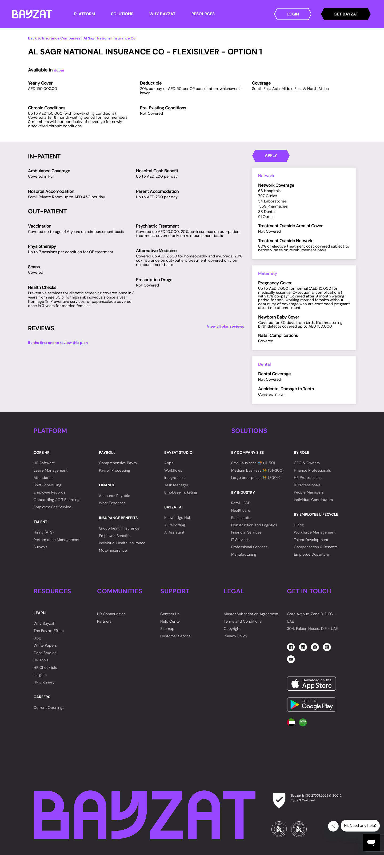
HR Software (44, 462)
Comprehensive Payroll (118, 462)
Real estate (240, 517)
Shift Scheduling (47, 485)
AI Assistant (174, 532)
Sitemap (167, 628)
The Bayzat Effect (49, 630)
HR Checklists (45, 667)
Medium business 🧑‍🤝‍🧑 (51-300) (257, 470)
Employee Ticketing (180, 492)
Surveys (40, 546)
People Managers (309, 492)
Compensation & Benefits (316, 546)
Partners (104, 621)
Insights (40, 674)
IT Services (240, 539)
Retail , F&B (240, 502)
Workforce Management (314, 532)
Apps (168, 462)
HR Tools (41, 660)
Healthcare (240, 510)
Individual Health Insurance (122, 542)
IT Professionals (307, 485)
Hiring (299, 525)
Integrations (174, 477)
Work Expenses (112, 502)
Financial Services (246, 532)
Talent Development (311, 539)
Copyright (232, 628)
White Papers (45, 645)
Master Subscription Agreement (251, 613)
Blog (37, 638)
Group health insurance (119, 528)
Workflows (173, 470)
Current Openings (49, 707)
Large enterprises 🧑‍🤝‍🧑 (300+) (255, 477)
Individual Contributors (313, 499)
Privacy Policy (235, 636)
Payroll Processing (114, 470)
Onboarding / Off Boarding (56, 499)
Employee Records (49, 492)
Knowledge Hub (177, 517)
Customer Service (175, 636)
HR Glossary (44, 682)
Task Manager (176, 485)
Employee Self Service (52, 506)
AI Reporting (174, 525)
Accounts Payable (114, 495)
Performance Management (56, 539)
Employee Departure (311, 554)
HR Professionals (308, 477)
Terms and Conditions (242, 621)
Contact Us (169, 613)
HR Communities (111, 613)
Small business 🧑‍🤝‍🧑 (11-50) (253, 462)
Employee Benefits (114, 535)
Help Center (170, 621)
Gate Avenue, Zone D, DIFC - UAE (311, 617)
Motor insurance (113, 550)
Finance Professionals (312, 470)
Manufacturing (243, 554)
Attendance (44, 477)
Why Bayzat (44, 623)
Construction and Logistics (254, 525)
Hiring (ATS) (44, 532)
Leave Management (50, 470)
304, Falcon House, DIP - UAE (312, 628)
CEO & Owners (307, 462)
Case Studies (45, 652)
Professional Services (249, 546)
